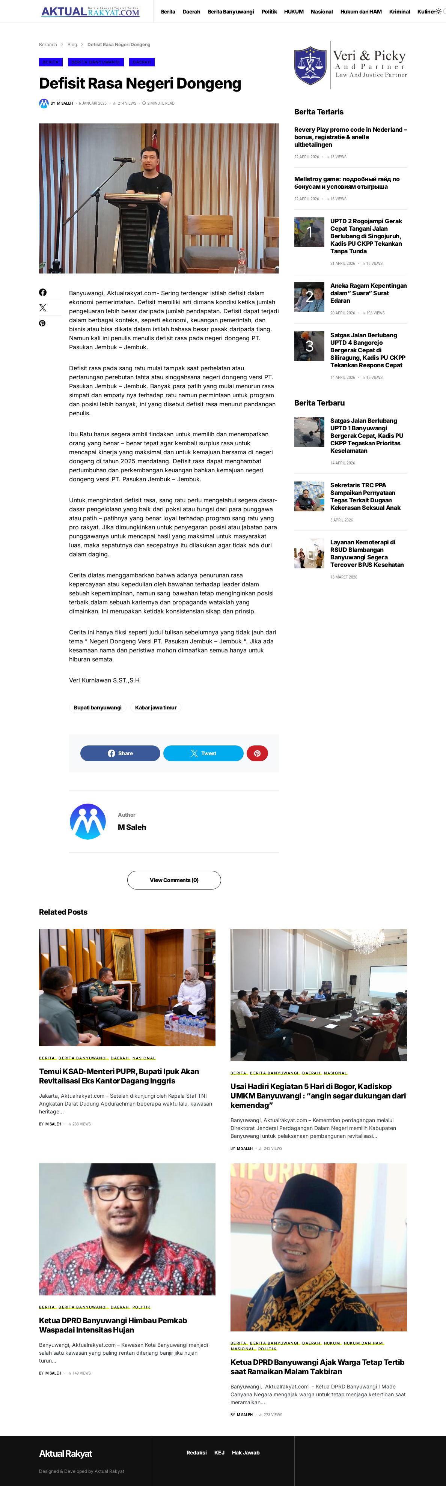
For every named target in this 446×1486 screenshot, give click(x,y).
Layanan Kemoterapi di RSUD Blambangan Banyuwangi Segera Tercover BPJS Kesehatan (367, 553)
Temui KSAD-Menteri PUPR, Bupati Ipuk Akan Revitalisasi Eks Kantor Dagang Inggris (119, 1076)
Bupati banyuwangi (98, 707)
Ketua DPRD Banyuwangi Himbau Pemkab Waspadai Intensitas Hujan (113, 1325)
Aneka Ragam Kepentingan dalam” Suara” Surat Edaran (368, 293)
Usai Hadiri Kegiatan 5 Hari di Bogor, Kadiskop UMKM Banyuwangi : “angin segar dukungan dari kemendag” (318, 1096)
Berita (51, 62)
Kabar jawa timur (155, 707)
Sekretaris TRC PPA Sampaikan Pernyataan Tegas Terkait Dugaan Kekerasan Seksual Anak (365, 496)
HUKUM (332, 1343)
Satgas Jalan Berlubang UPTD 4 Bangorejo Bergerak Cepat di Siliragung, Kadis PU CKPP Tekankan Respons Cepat (367, 350)
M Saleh (132, 827)
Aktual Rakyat (65, 1453)
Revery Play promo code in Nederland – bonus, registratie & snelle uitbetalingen (350, 137)
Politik (142, 1307)
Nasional (144, 1058)
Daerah (142, 62)
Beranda (48, 44)
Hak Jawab (246, 1452)
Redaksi (197, 1452)
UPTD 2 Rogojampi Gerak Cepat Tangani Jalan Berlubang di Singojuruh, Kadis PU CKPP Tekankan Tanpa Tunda (366, 236)
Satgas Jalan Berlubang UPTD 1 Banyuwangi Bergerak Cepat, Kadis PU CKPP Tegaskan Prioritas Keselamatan (366, 435)
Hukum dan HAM (363, 1343)
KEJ (219, 1452)
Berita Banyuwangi (96, 62)
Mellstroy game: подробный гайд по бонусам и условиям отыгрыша (347, 182)
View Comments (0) (174, 880)
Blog (72, 44)
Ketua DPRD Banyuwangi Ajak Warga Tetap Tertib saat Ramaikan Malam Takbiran (318, 1367)
